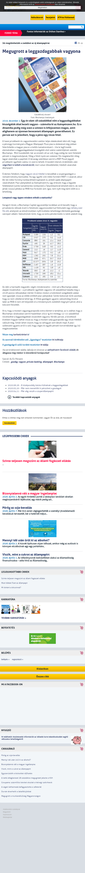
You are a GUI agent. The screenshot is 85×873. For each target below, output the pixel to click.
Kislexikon (42, 669)
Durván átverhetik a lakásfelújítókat (16, 791)
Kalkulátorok (37, 17)
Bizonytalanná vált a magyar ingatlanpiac (18, 764)
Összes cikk (42, 676)
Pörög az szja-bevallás (10, 755)
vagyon (22, 362)
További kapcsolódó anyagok (26, 397)
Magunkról (6, 812)
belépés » (5, 659)
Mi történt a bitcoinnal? (11, 587)
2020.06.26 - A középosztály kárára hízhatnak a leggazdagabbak (38, 385)
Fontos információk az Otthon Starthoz (46, 31)
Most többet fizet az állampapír (14, 583)
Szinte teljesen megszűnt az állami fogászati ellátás (23, 578)
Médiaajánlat (7, 817)
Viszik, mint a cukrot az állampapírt (16, 769)
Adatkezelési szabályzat (11, 809)
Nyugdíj (6, 730)
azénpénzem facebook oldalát (61, 350)
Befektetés (8, 627)
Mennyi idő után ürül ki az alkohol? (16, 760)
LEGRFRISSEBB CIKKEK (15, 436)
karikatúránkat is (21, 334)
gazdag (14, 362)
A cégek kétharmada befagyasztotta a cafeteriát (21, 787)
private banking (34, 362)
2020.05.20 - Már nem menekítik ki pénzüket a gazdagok (34, 388)
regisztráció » (17, 659)
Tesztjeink (50, 17)
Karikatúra (8, 599)
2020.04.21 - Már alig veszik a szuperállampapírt (31, 391)
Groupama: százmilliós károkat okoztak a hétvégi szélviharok (26, 782)
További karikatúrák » (13, 618)
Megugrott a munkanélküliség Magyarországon (21, 796)
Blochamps (59, 362)
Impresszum (7, 815)
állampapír (48, 362)
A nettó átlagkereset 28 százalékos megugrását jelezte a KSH (27, 778)
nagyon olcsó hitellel (35, 174)
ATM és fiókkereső (66, 17)
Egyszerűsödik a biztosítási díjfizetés (16, 773)
